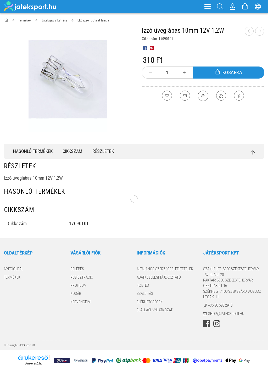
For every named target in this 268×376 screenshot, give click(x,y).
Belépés (77, 269)
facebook (206, 324)
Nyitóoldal (13, 269)
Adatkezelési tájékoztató (159, 277)
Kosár (75, 293)
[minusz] (150, 72)
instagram (216, 324)
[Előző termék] (249, 31)
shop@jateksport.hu (226, 314)
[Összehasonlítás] (221, 96)
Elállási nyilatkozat (154, 310)
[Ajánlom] (185, 96)
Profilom (78, 285)
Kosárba (232, 72)
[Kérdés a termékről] (239, 96)
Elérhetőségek (150, 302)
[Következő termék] (259, 31)
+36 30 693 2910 (220, 305)
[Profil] (232, 6)
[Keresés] (220, 6)
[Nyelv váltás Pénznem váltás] (258, 6)
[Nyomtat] (203, 96)
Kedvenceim (80, 302)
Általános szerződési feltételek (165, 269)
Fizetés (143, 285)
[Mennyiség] (167, 72)
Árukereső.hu (33, 363)
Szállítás (145, 293)
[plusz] (184, 72)
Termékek (12, 277)
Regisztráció (81, 277)
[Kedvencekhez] (166, 96)
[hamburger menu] (207, 6)
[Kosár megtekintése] (245, 6)
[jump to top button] (253, 152)
